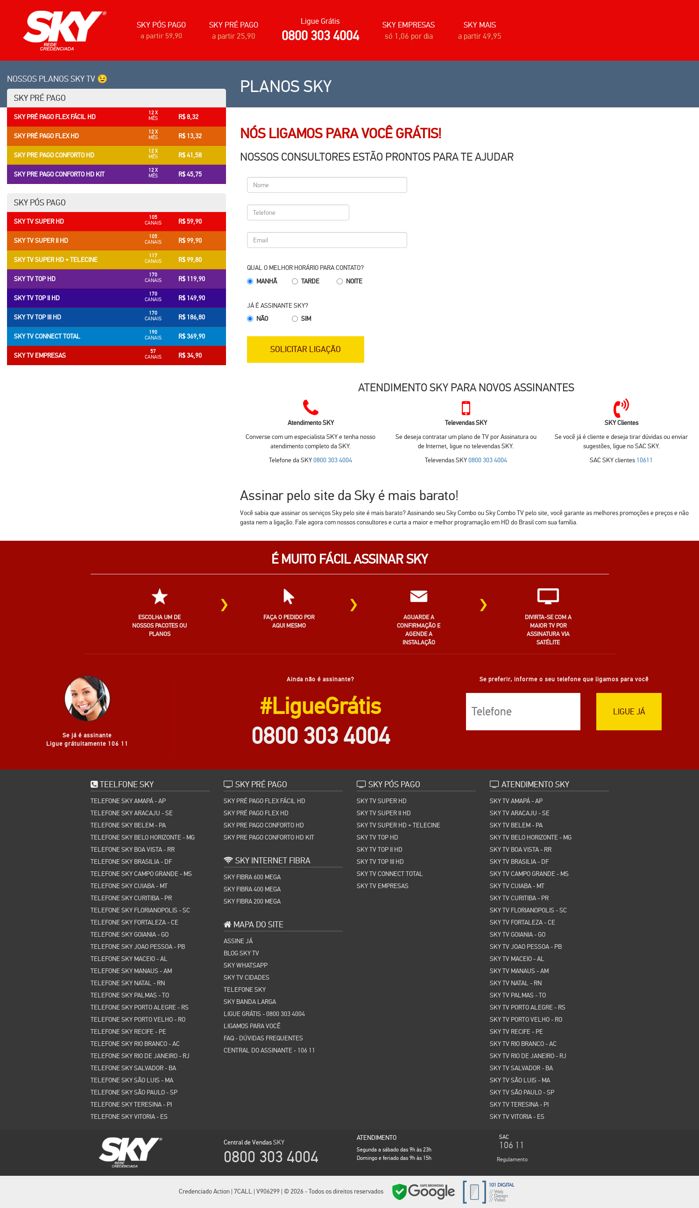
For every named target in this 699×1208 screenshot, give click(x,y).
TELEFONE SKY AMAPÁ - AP (128, 800)
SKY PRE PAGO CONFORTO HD (264, 824)
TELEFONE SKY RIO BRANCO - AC (135, 1042)
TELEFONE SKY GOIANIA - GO (130, 933)
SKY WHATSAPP (246, 964)
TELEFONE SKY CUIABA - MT (129, 885)
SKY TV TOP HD (377, 836)
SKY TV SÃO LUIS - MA (520, 1079)
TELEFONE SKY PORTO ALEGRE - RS (140, 1006)
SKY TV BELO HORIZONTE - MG (531, 836)
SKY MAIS (480, 25)
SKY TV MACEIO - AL (517, 957)
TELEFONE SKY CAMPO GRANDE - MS (141, 872)
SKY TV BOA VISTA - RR (520, 848)
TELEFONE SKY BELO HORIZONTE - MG (143, 836)
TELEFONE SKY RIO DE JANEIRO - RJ (140, 1055)
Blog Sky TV (241, 952)
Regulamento (512, 1158)
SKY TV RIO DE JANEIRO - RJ (528, 1055)
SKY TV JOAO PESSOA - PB (526, 945)
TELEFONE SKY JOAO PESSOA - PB (138, 945)
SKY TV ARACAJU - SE (520, 812)
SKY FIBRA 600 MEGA (252, 876)
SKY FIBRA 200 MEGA (252, 900)
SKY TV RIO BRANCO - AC (523, 1042)
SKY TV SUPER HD (382, 800)
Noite (354, 281)
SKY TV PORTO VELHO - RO (526, 1018)
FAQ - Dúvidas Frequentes (263, 1037)
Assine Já (238, 940)
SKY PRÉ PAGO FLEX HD (256, 812)
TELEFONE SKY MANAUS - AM (131, 970)
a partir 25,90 (233, 36)
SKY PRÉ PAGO (233, 25)
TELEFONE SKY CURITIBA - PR (131, 897)
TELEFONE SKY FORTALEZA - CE (134, 921)
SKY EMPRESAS (408, 25)
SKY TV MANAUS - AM (519, 970)
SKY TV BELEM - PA (516, 824)
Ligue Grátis (320, 21)
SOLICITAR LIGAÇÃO (309, 348)
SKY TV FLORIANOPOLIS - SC (528, 909)
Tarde (310, 281)
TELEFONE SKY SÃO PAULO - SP (134, 1091)
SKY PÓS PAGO (161, 25)
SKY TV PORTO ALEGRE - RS (527, 1006)
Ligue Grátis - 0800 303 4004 (264, 1013)
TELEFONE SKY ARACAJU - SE (132, 812)
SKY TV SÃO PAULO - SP (522, 1091)
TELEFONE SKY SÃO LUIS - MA (132, 1079)
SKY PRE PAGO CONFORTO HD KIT (269, 836)
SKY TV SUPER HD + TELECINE (398, 824)
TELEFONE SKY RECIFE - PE (128, 1030)
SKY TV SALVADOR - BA (521, 1067)
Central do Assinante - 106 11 (269, 1049)
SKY (278, 1141)
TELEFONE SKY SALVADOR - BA (133, 1067)
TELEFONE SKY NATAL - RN (128, 982)
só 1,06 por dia (409, 36)
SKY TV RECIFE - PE (516, 1030)
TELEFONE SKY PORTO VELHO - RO (138, 1018)
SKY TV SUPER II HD (384, 812)
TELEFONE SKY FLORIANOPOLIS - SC (140, 909)
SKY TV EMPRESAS (383, 885)
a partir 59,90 (161, 35)
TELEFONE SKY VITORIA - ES (129, 1115)
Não (262, 318)
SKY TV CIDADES (246, 976)
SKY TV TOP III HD (380, 860)
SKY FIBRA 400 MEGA (252, 888)
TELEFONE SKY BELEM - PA (128, 824)
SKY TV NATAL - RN (516, 982)
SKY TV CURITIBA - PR (519, 897)
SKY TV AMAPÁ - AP (516, 800)
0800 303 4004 (320, 35)
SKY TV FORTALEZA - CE (522, 921)
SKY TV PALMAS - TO (518, 994)
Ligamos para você (252, 1025)
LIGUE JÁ (629, 711)
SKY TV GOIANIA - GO (517, 933)
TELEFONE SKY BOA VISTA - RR (133, 848)
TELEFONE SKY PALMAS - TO (130, 994)
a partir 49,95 (479, 36)
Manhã (266, 281)
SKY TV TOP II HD (379, 848)
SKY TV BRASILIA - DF (519, 860)
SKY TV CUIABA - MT (517, 885)
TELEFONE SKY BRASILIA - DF (131, 860)
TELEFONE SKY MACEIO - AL (129, 957)
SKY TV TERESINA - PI (519, 1103)
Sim (306, 318)
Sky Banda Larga (250, 1000)
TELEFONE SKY (245, 988)
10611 (644, 459)
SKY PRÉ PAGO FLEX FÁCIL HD (264, 800)
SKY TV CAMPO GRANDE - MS (529, 872)
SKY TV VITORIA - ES (517, 1115)
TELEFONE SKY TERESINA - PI (131, 1103)
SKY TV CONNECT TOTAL (390, 872)
